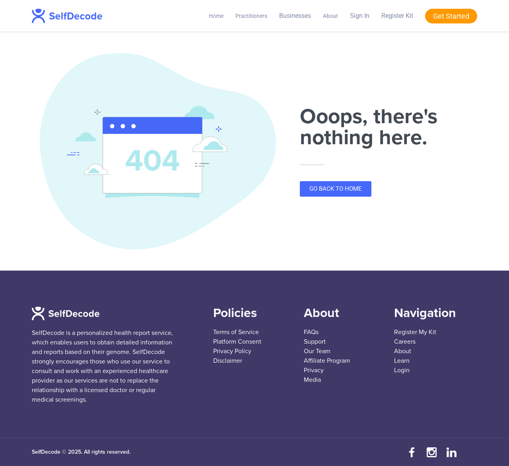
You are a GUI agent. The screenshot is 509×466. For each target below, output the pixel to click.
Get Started (451, 16)
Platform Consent (237, 342)
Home (216, 16)
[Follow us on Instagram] (431, 452)
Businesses (295, 15)
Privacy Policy (232, 351)
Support (315, 342)
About (330, 16)
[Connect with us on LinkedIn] (451, 452)
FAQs (311, 332)
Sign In (359, 15)
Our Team (317, 351)
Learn (402, 361)
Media (312, 380)
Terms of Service (236, 332)
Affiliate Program (327, 361)
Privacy (314, 370)
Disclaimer (227, 361)
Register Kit (397, 15)
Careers (405, 342)
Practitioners (251, 16)
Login (402, 370)
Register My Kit (415, 332)
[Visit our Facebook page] (412, 452)
